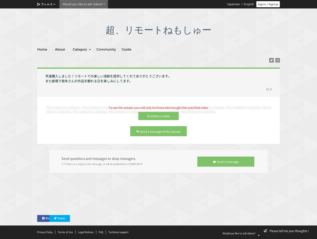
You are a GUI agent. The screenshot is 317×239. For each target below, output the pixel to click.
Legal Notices (86, 231)
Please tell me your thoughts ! (287, 231)
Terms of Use (65, 231)
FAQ (101, 231)
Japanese (233, 4)
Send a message (226, 161)
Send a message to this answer (158, 131)
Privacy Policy (45, 231)
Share (48, 217)
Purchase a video (158, 116)
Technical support (118, 231)
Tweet (72, 217)
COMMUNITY (135, 164)
